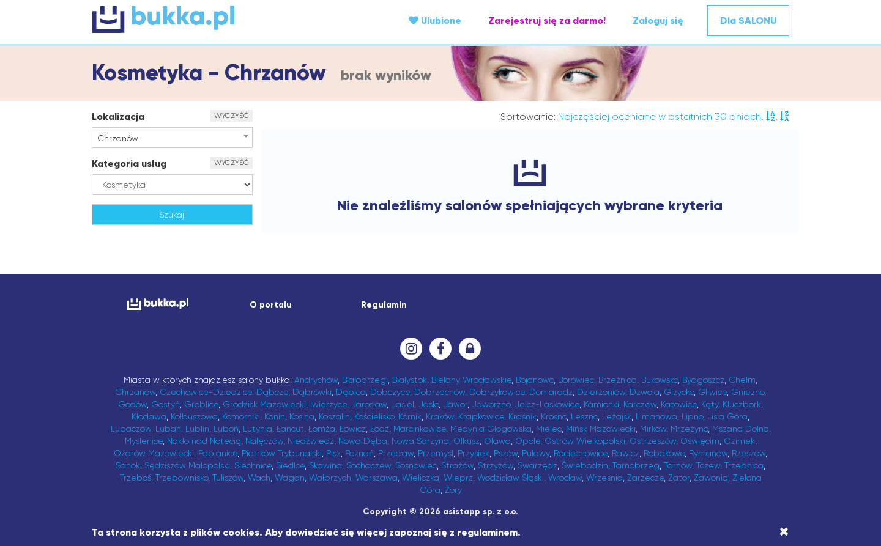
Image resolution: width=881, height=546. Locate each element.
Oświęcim (699, 441)
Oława (497, 441)
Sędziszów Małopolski (187, 465)
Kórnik (410, 416)
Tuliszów (227, 477)
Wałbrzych (330, 477)
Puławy (535, 453)
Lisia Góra (727, 416)
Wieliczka (420, 477)
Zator (679, 477)
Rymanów (708, 453)
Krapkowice (481, 416)
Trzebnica (744, 465)
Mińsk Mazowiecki (601, 428)
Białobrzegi (365, 380)
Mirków (653, 428)
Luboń (226, 428)
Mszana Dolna (740, 428)
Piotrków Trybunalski (282, 453)
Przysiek (473, 453)
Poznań (359, 453)
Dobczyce (390, 392)
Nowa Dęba (362, 441)
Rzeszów (748, 453)
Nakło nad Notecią (204, 441)
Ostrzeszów (653, 441)
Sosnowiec (416, 465)
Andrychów (316, 380)
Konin (274, 416)
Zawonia (711, 477)
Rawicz (625, 453)
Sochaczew (368, 465)
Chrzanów (135, 392)
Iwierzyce (328, 404)
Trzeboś (135, 477)
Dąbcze (272, 392)
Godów (132, 404)
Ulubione (435, 20)
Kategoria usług (129, 163)
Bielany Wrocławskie (471, 380)
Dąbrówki (312, 392)
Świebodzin (585, 465)
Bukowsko (659, 380)
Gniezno (747, 392)
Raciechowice (581, 453)
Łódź (379, 428)
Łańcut (290, 428)
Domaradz (551, 392)
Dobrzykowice (497, 392)
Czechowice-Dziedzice (206, 392)
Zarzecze (645, 477)
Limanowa (656, 416)
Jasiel (402, 404)
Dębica (351, 392)
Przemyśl (435, 453)
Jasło (428, 404)
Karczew (639, 404)
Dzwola (645, 392)
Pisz (333, 453)
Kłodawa (149, 416)
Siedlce (290, 465)
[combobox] (172, 137)
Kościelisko (374, 416)
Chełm (742, 380)
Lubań (168, 428)
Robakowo (664, 453)
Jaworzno (491, 404)
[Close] (784, 532)
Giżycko (679, 392)
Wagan (290, 477)
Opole (527, 441)
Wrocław (565, 477)
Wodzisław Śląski (510, 477)
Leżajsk (616, 416)
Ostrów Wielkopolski (585, 441)
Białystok (409, 380)
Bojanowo (535, 380)
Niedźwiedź (311, 441)
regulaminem (487, 532)
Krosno (554, 416)
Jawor (455, 404)
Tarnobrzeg (636, 465)
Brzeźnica (617, 380)
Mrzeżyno (689, 428)
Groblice (201, 404)
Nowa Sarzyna (420, 441)
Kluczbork (742, 404)
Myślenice (144, 441)
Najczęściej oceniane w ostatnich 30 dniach (659, 116)
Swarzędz (537, 465)
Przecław (396, 453)
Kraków (440, 416)
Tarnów (678, 465)
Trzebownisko (181, 477)
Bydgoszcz (703, 380)
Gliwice (712, 392)
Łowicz (353, 428)
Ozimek (739, 441)
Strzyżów (495, 465)
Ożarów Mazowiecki (154, 453)
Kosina (301, 416)
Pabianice (217, 453)
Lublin (197, 428)
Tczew (708, 465)
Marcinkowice (419, 428)
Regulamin (384, 305)
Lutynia (257, 428)
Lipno (692, 416)
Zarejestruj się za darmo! (547, 20)
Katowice (679, 404)
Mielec (549, 428)
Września (604, 477)
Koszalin (334, 416)
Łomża (321, 428)
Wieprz (458, 477)
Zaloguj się (658, 20)
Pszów (506, 453)
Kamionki (601, 404)
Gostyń (165, 404)
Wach (259, 477)
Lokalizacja (118, 116)
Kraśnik (522, 416)
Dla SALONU (748, 20)
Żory (453, 490)
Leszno (584, 416)
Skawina (325, 465)
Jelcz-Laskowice (547, 404)
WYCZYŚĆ (231, 115)
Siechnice (253, 465)
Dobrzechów (439, 392)
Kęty (709, 404)
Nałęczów (264, 441)
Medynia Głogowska (491, 428)
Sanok (128, 465)
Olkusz (466, 441)
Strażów (457, 465)
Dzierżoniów (601, 392)
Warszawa (376, 477)
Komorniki (241, 416)
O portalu (271, 305)
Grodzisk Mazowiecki (264, 404)
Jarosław (369, 404)
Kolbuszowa (194, 416)
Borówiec (576, 380)
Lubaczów (131, 428)
